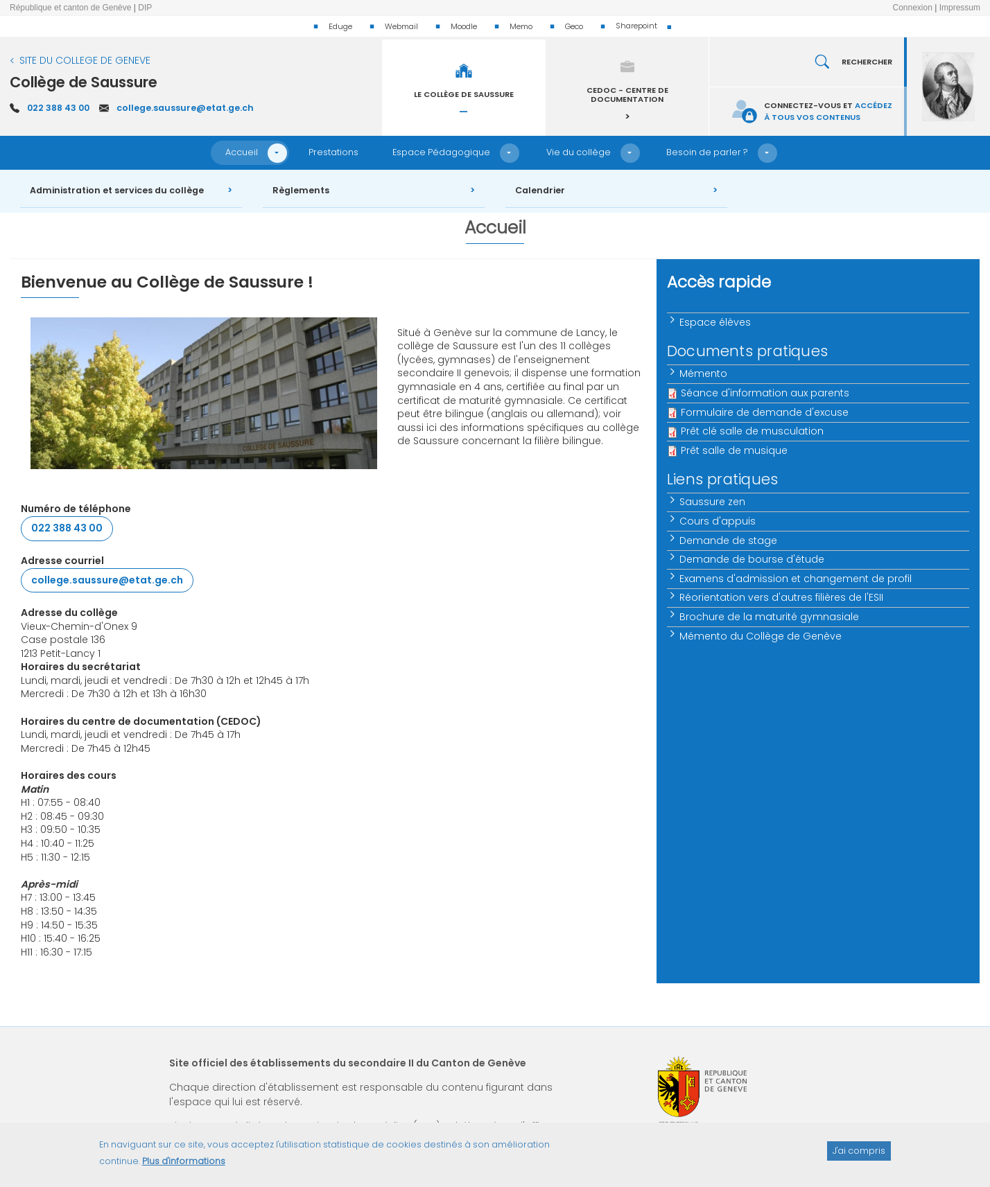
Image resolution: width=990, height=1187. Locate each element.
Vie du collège (578, 152)
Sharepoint (636, 25)
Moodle (464, 26)
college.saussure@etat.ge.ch (185, 108)
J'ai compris (859, 1156)
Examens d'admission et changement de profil (796, 579)
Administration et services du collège (117, 190)
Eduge (340, 26)
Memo (521, 26)
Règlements (300, 190)
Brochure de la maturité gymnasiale (770, 617)
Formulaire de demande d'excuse (765, 412)
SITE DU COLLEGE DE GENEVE (84, 60)
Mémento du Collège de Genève (761, 636)
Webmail (401, 26)
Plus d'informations (183, 1167)
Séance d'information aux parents (765, 393)
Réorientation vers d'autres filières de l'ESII (782, 597)
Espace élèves (716, 322)
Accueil (241, 152)
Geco (574, 26)
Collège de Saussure (83, 82)
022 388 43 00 (58, 108)
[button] (277, 153)
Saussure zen (713, 502)
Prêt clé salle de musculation (752, 431)
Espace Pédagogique (441, 152)
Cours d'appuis (718, 521)
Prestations (333, 152)
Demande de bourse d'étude (752, 559)
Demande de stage (729, 540)
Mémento (704, 373)
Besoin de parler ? (707, 152)
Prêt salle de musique (734, 450)
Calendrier (540, 190)
